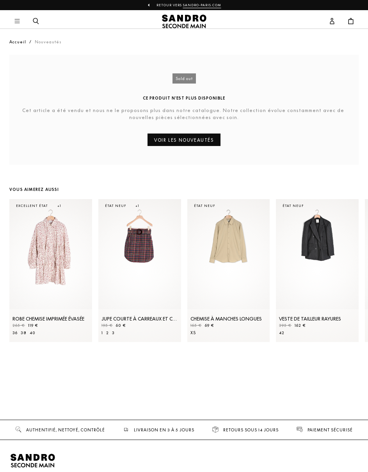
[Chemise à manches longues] (228, 270)
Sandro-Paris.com (202, 5)
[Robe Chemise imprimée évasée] (50, 270)
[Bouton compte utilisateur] (332, 21)
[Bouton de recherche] (36, 21)
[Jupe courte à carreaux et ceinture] (139, 270)
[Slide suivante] (343, 278)
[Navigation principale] (17, 21)
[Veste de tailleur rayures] (317, 270)
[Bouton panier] (351, 21)
